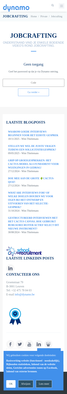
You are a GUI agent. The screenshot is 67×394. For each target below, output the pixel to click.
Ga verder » (33, 92)
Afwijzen (25, 384)
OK (11, 384)
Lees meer (44, 384)
